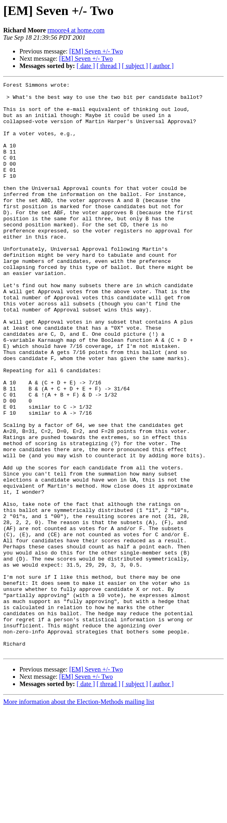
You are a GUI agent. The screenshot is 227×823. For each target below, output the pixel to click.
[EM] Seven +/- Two (96, 51)
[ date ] (86, 65)
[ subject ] (135, 65)
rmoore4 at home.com (76, 30)
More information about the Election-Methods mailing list (78, 815)
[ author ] (162, 65)
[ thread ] (108, 65)
